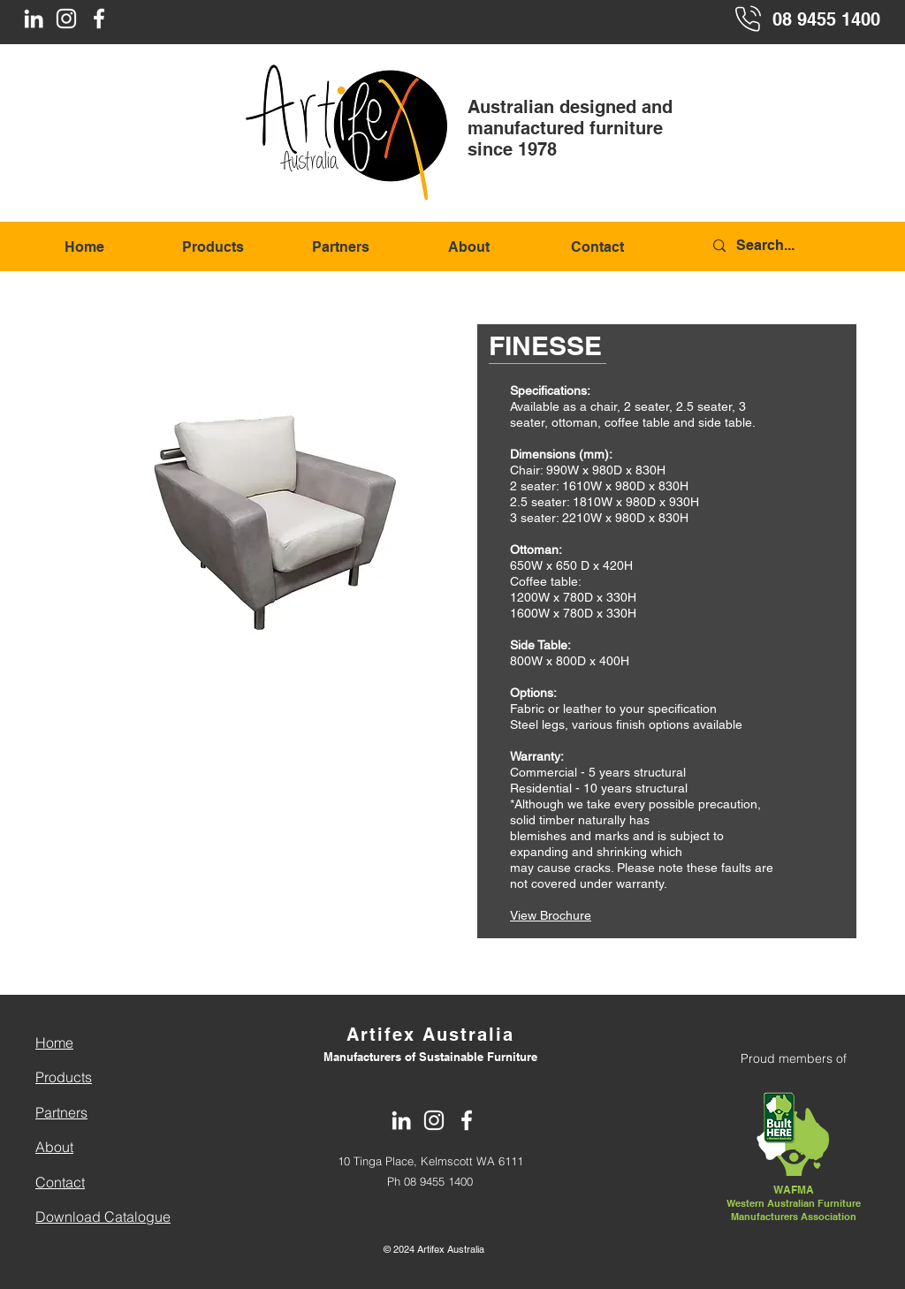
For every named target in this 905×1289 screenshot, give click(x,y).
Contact (60, 1182)
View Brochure (550, 915)
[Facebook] (99, 18)
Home (54, 1042)
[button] (269, 492)
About (54, 1147)
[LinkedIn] (33, 18)
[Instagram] (66, 18)
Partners (61, 1112)
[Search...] (795, 246)
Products (63, 1077)
